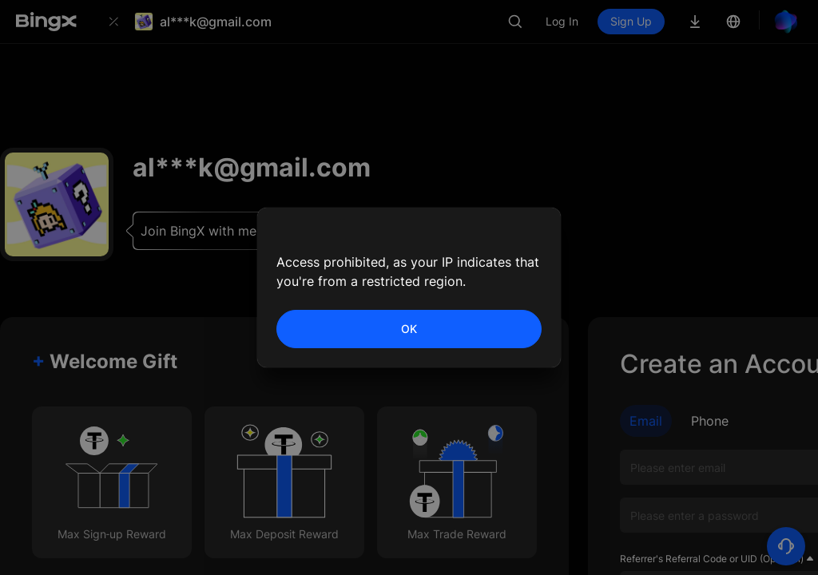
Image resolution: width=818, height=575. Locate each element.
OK (409, 328)
